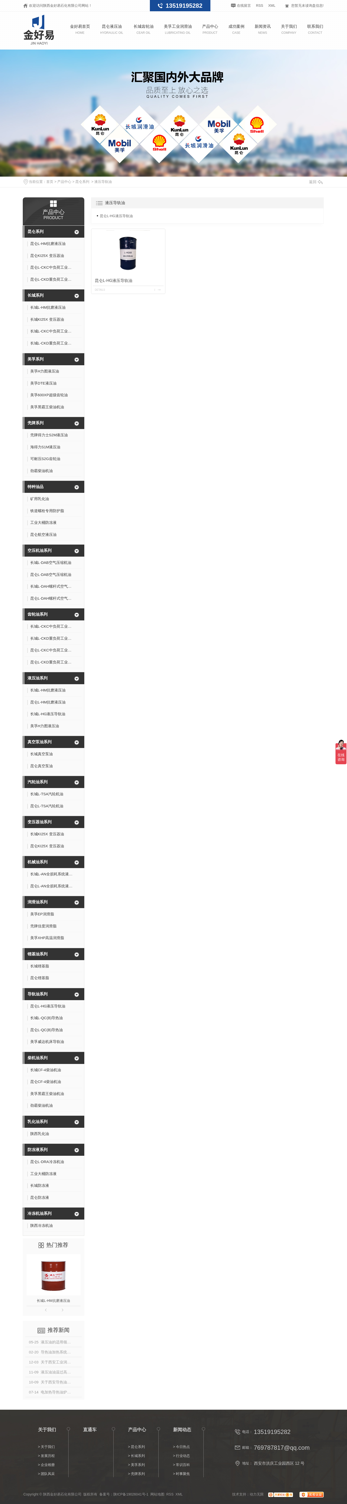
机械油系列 (38, 862)
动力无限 (257, 1494)
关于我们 (289, 29)
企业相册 (48, 1465)
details (100, 289)
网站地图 (157, 1494)
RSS (259, 6)
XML (271, 6)
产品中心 (210, 29)
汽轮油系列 (38, 782)
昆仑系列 (82, 182)
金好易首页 (80, 29)
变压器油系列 (40, 822)
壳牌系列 (36, 423)
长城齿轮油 (144, 29)
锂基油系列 (38, 954)
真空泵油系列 (40, 742)
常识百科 (183, 1465)
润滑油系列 (38, 902)
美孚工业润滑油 (178, 29)
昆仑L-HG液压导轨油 (116, 216)
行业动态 (183, 1456)
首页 (49, 182)
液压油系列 (38, 678)
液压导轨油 (103, 182)
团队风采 (48, 1474)
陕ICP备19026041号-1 (130, 1494)
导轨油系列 (38, 994)
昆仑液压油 (111, 29)
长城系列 (36, 295)
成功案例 (236, 29)
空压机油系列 (40, 550)
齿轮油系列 (38, 614)
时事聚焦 (183, 1474)
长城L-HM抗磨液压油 (53, 1301)
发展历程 (48, 1456)
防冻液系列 (38, 1150)
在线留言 (244, 6)
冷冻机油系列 (40, 1213)
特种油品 (36, 487)
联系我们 (315, 29)
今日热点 (183, 1447)
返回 (315, 182)
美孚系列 (36, 359)
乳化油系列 (38, 1121)
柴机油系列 (38, 1058)
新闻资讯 (263, 29)
